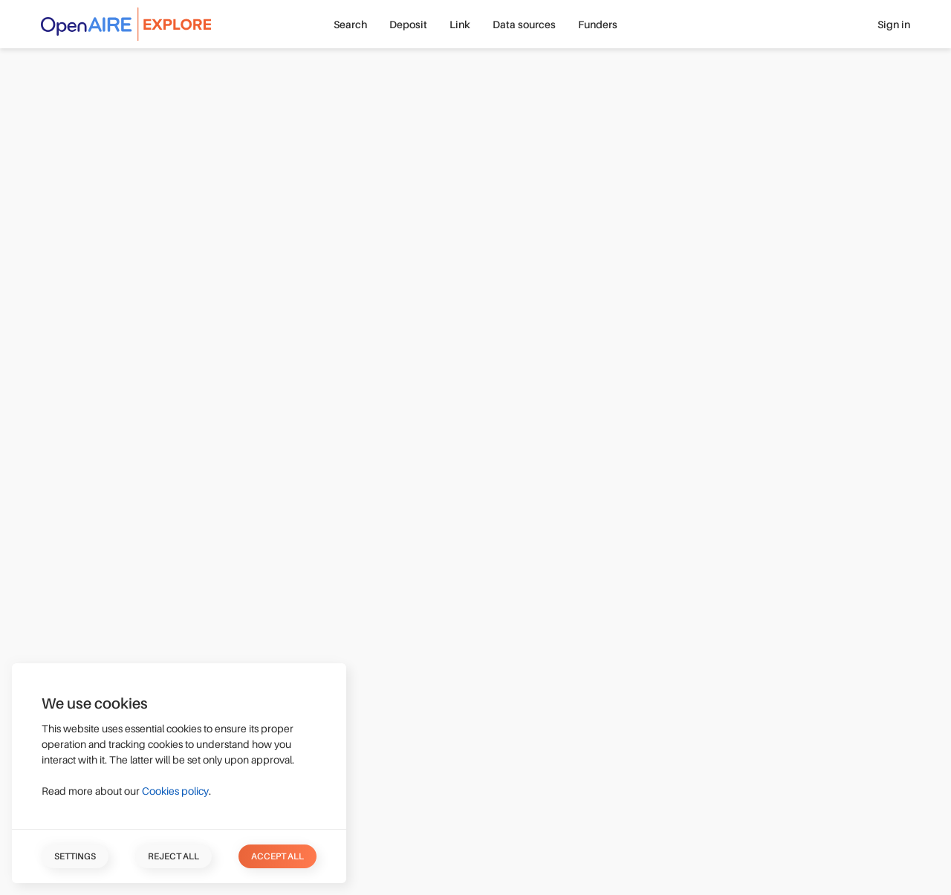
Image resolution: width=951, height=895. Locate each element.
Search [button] (350, 24)
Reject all (173, 856)
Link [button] (459, 24)
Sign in (893, 24)
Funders (597, 24)
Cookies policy (175, 791)
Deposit (408, 24)
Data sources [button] (524, 24)
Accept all (277, 856)
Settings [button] (75, 856)
